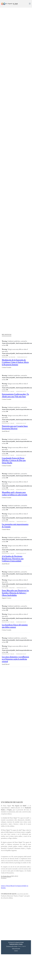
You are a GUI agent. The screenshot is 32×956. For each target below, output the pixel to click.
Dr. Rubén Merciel (6, 876)
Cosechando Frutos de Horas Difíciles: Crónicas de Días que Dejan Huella (14, 460)
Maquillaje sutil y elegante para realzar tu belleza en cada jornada (14, 493)
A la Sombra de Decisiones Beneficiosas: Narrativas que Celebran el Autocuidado (13, 558)
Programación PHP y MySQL (11, 946)
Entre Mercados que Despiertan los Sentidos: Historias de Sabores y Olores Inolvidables (15, 592)
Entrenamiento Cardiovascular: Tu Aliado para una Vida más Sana (15, 395)
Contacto (16, 950)
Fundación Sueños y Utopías (16, 944)
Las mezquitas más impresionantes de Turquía (15, 525)
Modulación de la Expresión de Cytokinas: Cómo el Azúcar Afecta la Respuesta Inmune (15, 362)
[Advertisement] (16, 687)
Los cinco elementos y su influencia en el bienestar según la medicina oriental (15, 659)
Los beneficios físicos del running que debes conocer (15, 625)
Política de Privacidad (16, 948)
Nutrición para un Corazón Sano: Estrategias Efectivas (15, 427)
